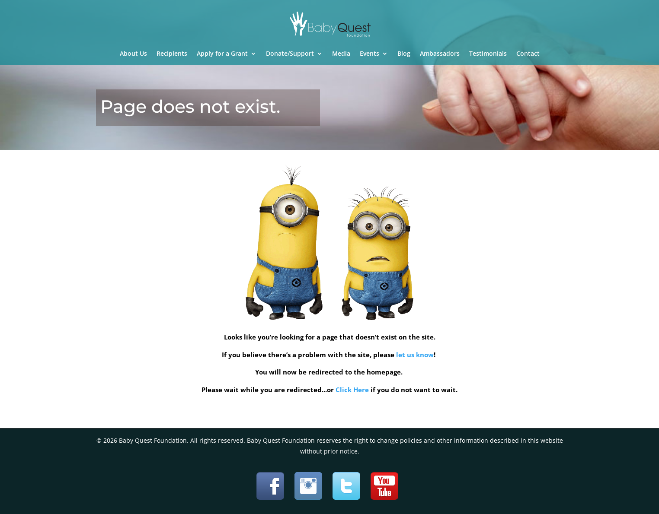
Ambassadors (440, 54)
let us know (415, 354)
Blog (403, 54)
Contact (528, 54)
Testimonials (488, 54)
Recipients (172, 54)
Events (369, 54)
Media (341, 54)
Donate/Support (290, 54)
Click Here (352, 389)
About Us (133, 54)
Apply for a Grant (222, 54)
